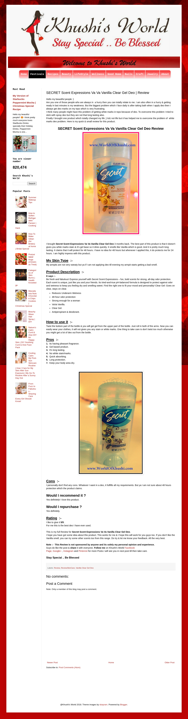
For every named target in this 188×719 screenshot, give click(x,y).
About (165, 74)
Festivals (37, 74)
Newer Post (52, 662)
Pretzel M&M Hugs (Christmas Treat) (32, 259)
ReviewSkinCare (68, 568)
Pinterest (83, 551)
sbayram (103, 704)
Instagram (68, 551)
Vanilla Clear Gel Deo (85, 568)
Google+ (57, 551)
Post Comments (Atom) (69, 667)
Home (24, 74)
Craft (140, 74)
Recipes (53, 74)
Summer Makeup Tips (32, 200)
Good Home (114, 74)
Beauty (66, 74)
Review (57, 568)
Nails (128, 74)
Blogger (123, 704)
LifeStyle (81, 74)
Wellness (98, 74)
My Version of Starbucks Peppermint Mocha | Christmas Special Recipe (24, 102)
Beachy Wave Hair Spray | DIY (31, 316)
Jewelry (152, 74)
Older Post (169, 662)
